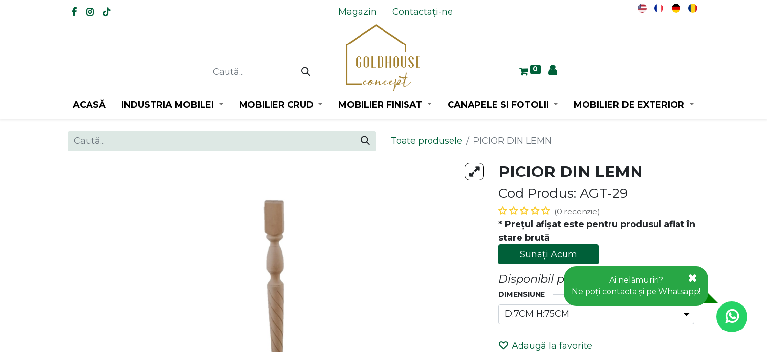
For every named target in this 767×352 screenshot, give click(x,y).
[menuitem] (357, 11)
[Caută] (305, 72)
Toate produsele (426, 140)
